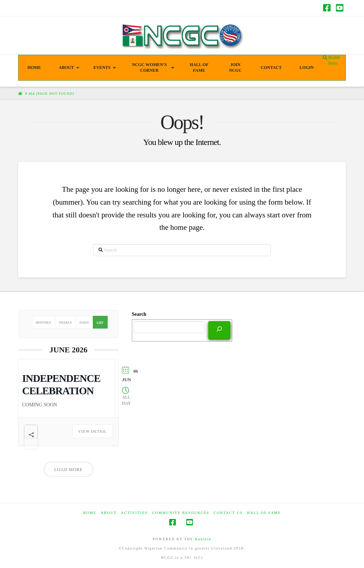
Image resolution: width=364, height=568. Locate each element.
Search (139, 314)
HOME (89, 513)
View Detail (92, 431)
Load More (68, 469)
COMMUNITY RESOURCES (180, 513)
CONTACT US (228, 513)
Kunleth (203, 539)
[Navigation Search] (325, 57)
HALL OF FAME (264, 513)
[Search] (219, 329)
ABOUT (109, 513)
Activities (134, 513)
